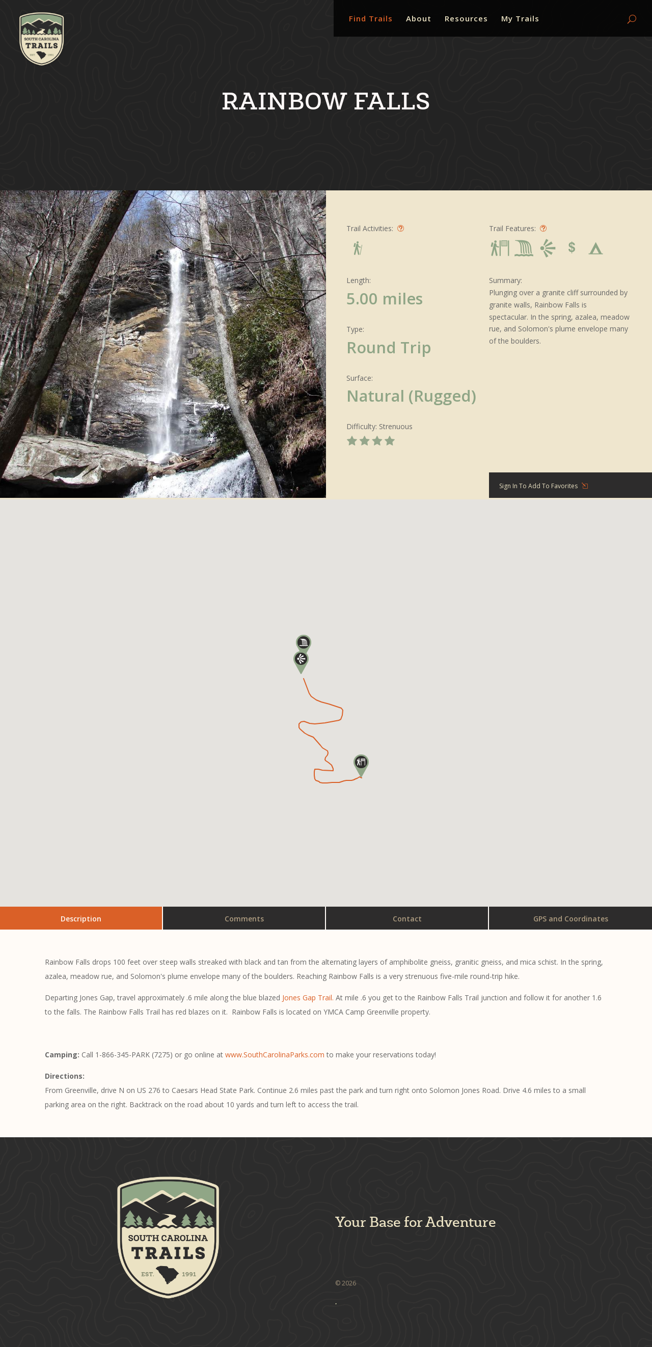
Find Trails (371, 19)
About (418, 19)
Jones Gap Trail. (309, 997)
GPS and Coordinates (570, 918)
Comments (244, 918)
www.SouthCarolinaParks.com (274, 1054)
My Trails (520, 19)
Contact (407, 918)
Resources (466, 19)
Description (81, 918)
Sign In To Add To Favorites (538, 486)
